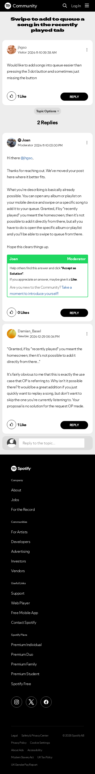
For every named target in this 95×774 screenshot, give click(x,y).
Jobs (15, 499)
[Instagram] (16, 702)
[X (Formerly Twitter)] (31, 702)
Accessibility (34, 750)
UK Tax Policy (44, 757)
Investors (18, 561)
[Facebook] (46, 702)
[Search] (64, 6)
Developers (20, 541)
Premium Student (25, 673)
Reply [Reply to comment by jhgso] (74, 96)
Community (21, 6)
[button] (86, 49)
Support (17, 593)
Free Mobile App (24, 612)
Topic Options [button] (46, 111)
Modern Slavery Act (22, 757)
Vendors (18, 570)
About (16, 490)
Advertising (20, 551)
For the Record (23, 509)
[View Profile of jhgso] (22, 47)
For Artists (19, 531)
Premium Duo (22, 654)
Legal (14, 735)
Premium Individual (26, 644)
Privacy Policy (18, 743)
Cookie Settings (40, 743)
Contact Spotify (23, 622)
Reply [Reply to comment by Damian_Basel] (74, 425)
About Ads (17, 750)
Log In (76, 5)
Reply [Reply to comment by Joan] (74, 313)
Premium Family (24, 664)
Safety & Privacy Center (34, 735)
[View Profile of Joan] (26, 140)
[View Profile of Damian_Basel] (29, 331)
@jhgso (27, 157)
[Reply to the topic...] (51, 443)
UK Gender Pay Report (24, 765)
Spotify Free (21, 683)
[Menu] (86, 6)
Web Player (20, 602)
